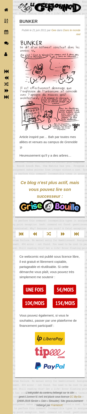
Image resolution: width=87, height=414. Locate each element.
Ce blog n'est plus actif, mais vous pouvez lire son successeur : (49, 196)
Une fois (35, 289)
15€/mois (65, 303)
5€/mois (65, 289)
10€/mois (35, 303)
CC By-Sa (75, 396)
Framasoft (56, 405)
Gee (53, 30)
